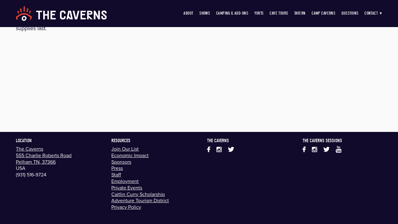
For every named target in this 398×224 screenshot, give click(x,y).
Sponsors (121, 161)
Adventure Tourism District (140, 200)
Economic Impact (130, 155)
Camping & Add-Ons (232, 13)
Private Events (126, 187)
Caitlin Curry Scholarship (138, 194)
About (188, 13)
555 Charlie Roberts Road (44, 155)
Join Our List (125, 148)
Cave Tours (279, 13)
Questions (350, 13)
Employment (125, 181)
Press (117, 168)
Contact (373, 13)
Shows (204, 13)
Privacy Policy (126, 206)
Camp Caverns (323, 13)
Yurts (259, 13)
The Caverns (29, 148)
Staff (116, 174)
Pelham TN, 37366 (36, 161)
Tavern (300, 13)
